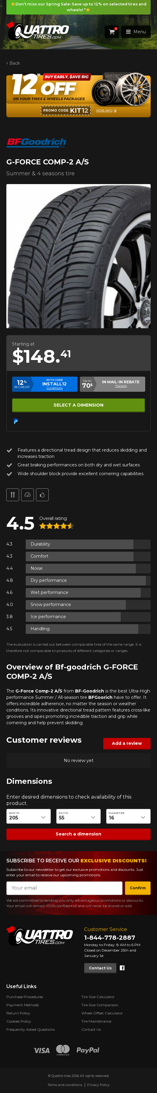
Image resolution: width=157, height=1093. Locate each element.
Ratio (63, 813)
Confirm (138, 888)
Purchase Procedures (24, 996)
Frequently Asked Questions (30, 1029)
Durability (40, 544)
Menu (136, 31)
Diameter (117, 813)
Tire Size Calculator (98, 996)
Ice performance (48, 616)
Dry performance (49, 580)
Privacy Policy (98, 1085)
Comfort (39, 556)
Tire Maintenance (96, 1021)
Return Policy (18, 1013)
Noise (37, 568)
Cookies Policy (18, 1021)
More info (104, 110)
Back (14, 63)
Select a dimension (78, 404)
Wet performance (49, 592)
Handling (40, 628)
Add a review (127, 743)
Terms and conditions (64, 1085)
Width (14, 813)
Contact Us (100, 968)
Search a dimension (78, 834)
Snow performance (51, 604)
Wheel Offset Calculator (102, 1013)
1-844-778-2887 (109, 937)
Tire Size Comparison (99, 1005)
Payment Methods (22, 1005)
